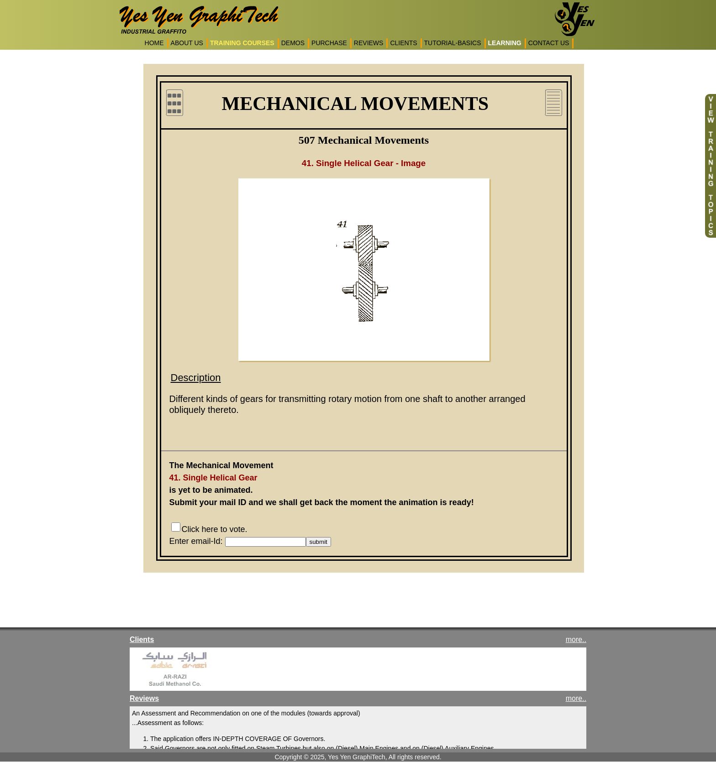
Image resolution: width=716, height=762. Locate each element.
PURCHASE (329, 43)
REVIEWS (369, 43)
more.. (576, 639)
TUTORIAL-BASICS (452, 43)
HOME (154, 43)
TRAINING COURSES (242, 43)
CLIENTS (403, 43)
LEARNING (504, 43)
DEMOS (293, 43)
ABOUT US (187, 43)
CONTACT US (548, 43)
